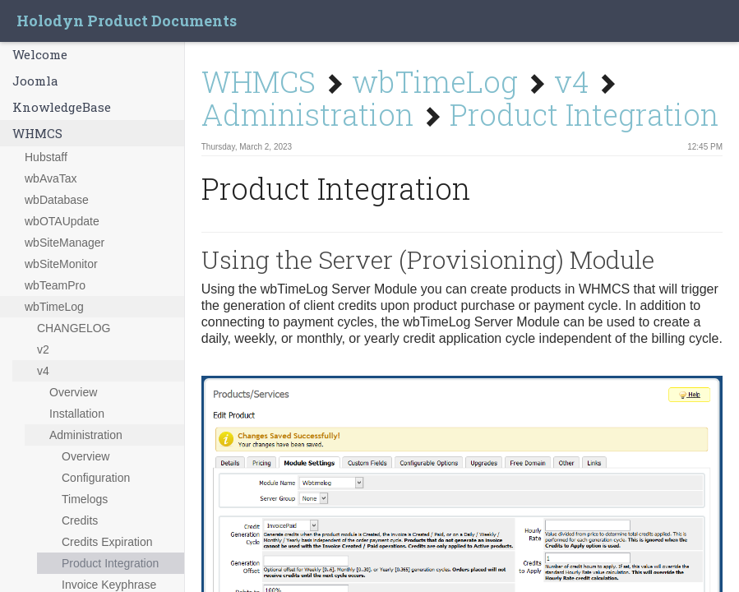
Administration (85, 435)
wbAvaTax (51, 178)
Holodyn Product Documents (126, 20)
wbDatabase (57, 199)
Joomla (35, 80)
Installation (76, 413)
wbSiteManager (64, 242)
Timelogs (85, 499)
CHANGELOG (73, 328)
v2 (43, 349)
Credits (80, 520)
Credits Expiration (107, 541)
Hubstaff (46, 157)
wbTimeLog (54, 306)
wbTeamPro (55, 285)
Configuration (96, 477)
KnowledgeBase (61, 107)
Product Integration (110, 563)
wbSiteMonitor (61, 264)
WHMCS (37, 133)
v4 (43, 370)
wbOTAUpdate (62, 221)
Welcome (39, 54)
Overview (73, 392)
